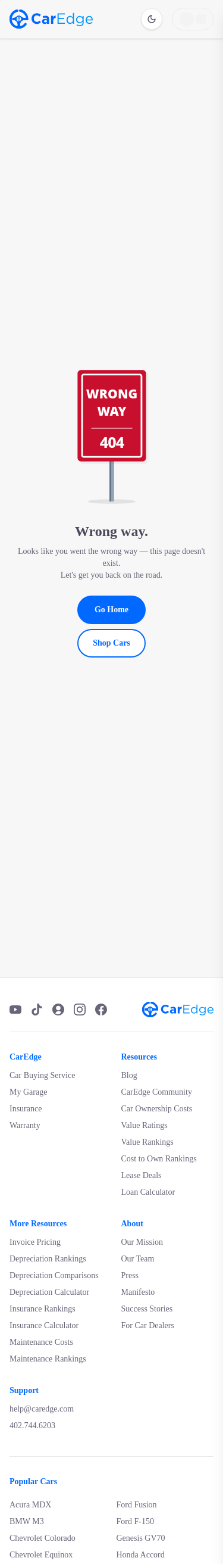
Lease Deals (141, 1175)
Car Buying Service (42, 1075)
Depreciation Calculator (49, 1292)
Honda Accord (141, 1554)
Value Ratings (144, 1125)
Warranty (25, 1125)
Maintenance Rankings (48, 1358)
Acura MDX (30, 1504)
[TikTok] (37, 1009)
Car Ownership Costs (157, 1108)
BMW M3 (27, 1521)
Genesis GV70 (141, 1538)
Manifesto (138, 1292)
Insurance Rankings (43, 1308)
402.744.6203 (32, 1425)
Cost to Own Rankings (159, 1158)
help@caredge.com (42, 1408)
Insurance (26, 1108)
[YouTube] (15, 1009)
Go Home (111, 609)
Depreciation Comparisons (54, 1275)
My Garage (28, 1092)
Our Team (138, 1258)
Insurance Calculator (44, 1325)
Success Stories (147, 1308)
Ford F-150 (135, 1521)
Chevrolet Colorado (43, 1538)
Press (130, 1275)
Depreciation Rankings (48, 1258)
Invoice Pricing (35, 1242)
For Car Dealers (147, 1325)
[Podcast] (58, 1009)
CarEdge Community (156, 1092)
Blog (129, 1075)
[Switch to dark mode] (151, 19)
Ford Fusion (137, 1504)
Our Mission (142, 1242)
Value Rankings (147, 1142)
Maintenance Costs (41, 1342)
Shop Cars (111, 642)
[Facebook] (101, 1009)
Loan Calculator (148, 1192)
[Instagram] (80, 1009)
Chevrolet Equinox (41, 1554)
